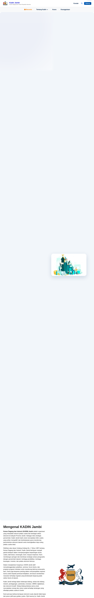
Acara (54, 9)
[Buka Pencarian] (82, 3)
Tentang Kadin (42, 9)
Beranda (28, 9)
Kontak (76, 3)
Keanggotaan (65, 9)
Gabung (87, 3)
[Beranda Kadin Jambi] (17, 3)
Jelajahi (10, 289)
